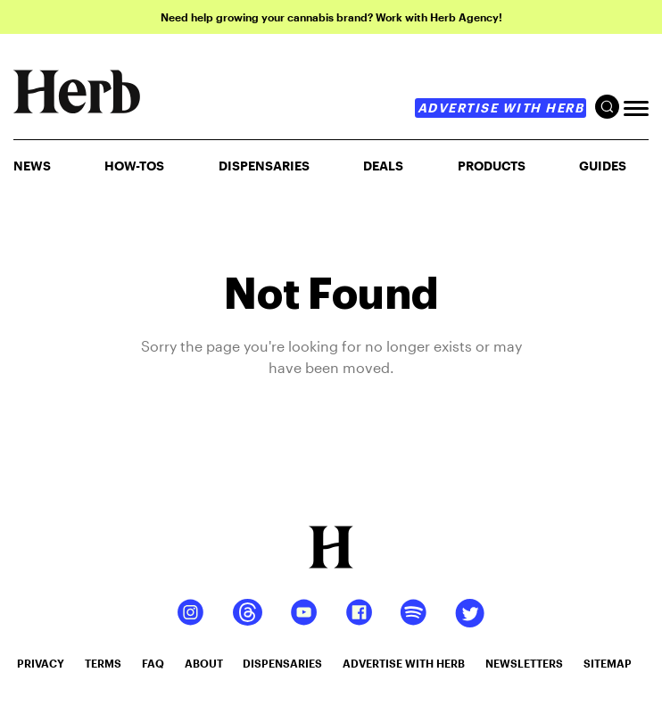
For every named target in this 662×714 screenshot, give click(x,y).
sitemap (607, 663)
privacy (40, 663)
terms (103, 663)
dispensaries (282, 663)
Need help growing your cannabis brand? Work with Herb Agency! (331, 17)
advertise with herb (501, 107)
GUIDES (602, 165)
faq (153, 663)
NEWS (32, 165)
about (204, 663)
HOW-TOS (134, 165)
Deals (383, 165)
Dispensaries (264, 165)
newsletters (524, 663)
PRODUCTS (491, 165)
